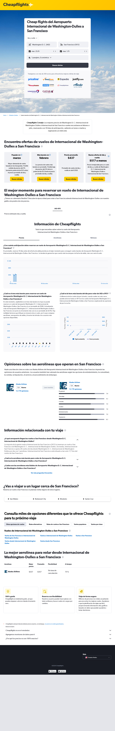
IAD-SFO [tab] (57, 208)
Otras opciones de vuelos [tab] (15, 578)
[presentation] (42, 146)
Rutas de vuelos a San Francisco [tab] (58, 578)
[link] (17, 179)
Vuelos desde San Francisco (50, 595)
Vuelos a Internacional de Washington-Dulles (56, 589)
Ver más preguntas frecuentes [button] (41, 527)
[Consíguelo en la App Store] (62, 728)
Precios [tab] (21, 292)
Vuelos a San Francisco (84, 589)
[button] (41, 51)
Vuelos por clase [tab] (97, 578)
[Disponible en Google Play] (52, 728)
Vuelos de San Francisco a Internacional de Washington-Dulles (20, 591)
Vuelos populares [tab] (80, 578)
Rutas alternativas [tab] (35, 578)
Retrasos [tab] (94, 292)
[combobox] (33, 38)
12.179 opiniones (22, 445)
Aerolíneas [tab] (57, 292)
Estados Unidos (13, 115)
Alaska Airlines (21, 438)
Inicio (5, 115)
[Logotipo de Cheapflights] (16, 5)
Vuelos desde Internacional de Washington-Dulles (20, 596)
